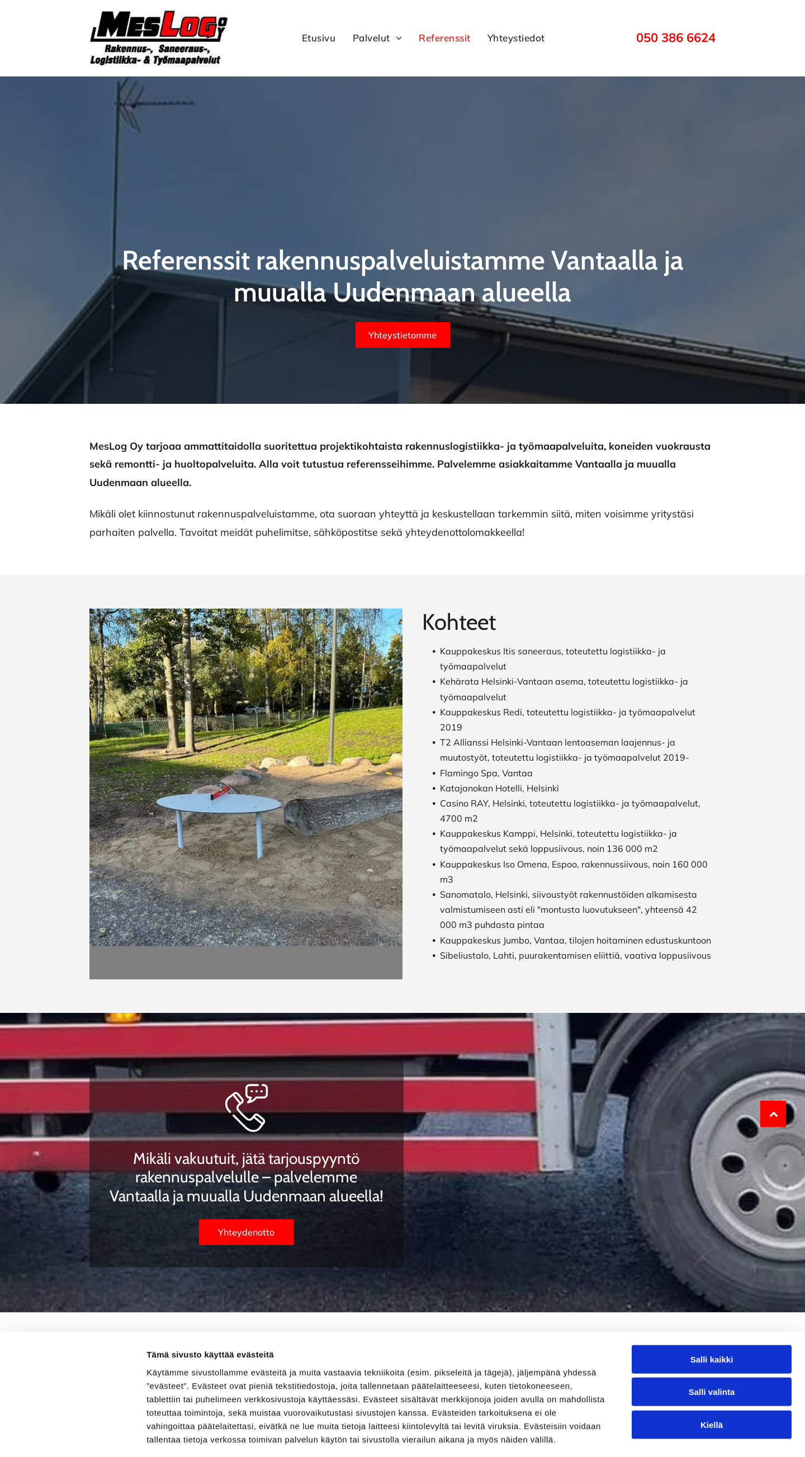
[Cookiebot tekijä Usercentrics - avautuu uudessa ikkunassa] (72, 1435)
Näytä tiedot (598, 1435)
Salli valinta (712, 1342)
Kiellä (711, 1375)
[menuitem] (318, 38)
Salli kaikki (711, 1309)
